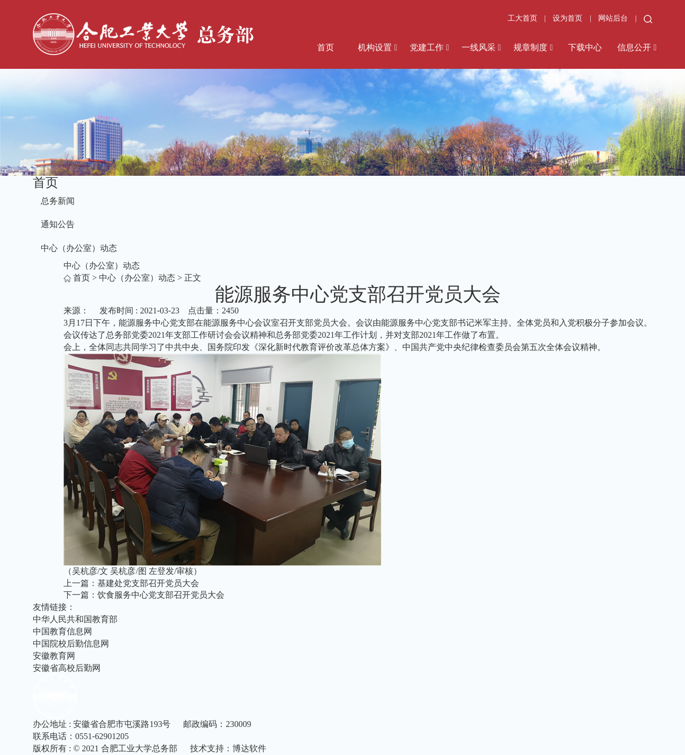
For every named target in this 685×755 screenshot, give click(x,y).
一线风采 (478, 47)
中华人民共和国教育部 (75, 619)
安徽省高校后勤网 (67, 667)
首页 (325, 47)
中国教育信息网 (62, 631)
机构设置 (375, 47)
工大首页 (522, 18)
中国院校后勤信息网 (71, 643)
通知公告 (58, 224)
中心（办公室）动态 (79, 248)
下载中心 (585, 47)
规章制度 (530, 47)
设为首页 (568, 18)
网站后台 (614, 18)
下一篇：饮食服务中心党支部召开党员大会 (144, 594)
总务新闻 (58, 200)
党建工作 (427, 47)
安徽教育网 (54, 655)
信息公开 (634, 47)
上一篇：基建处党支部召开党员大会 (131, 583)
